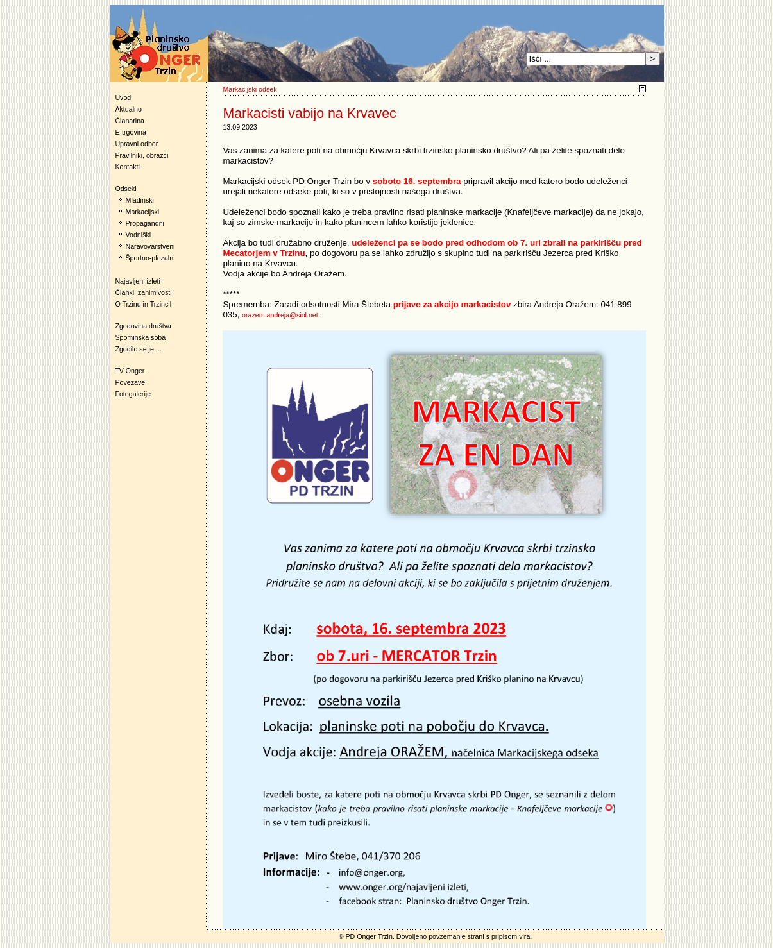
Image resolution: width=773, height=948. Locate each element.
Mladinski (140, 200)
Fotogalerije (133, 394)
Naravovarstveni (150, 246)
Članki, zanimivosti (143, 292)
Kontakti (127, 167)
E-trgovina (130, 132)
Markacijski (143, 212)
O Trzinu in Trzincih (144, 304)
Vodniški (138, 235)
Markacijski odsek (249, 89)
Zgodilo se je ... (138, 349)
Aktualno (128, 109)
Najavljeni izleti (137, 281)
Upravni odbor (136, 144)
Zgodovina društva (141, 326)
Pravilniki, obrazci (141, 155)
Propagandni (145, 223)
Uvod (123, 97)
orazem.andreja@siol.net (280, 315)
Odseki (123, 188)
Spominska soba (140, 337)
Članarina (129, 120)
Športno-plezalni (150, 258)
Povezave (130, 382)
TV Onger (127, 371)
